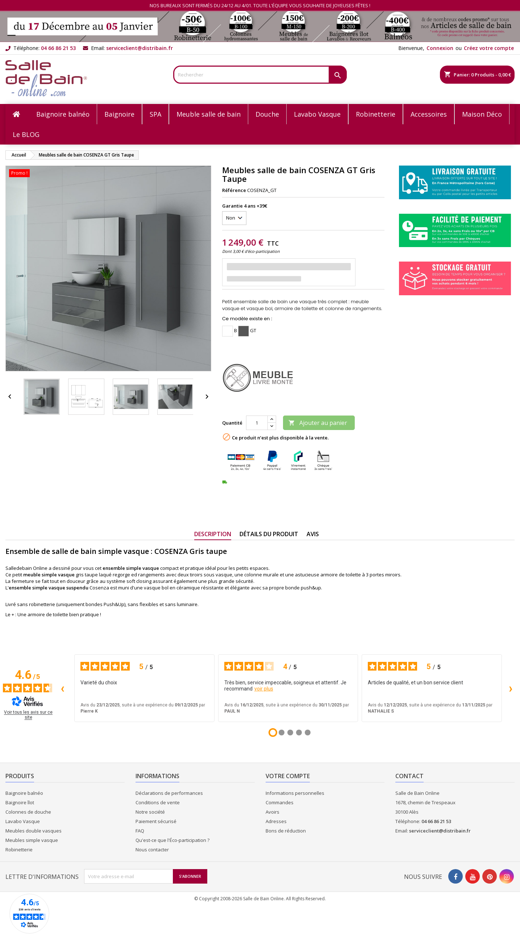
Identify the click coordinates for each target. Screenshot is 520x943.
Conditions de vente (158, 802)
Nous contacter (152, 849)
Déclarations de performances (169, 793)
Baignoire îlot (19, 802)
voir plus (263, 689)
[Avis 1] (273, 732)
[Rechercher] (259, 75)
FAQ (140, 830)
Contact (409, 776)
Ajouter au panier (317, 423)
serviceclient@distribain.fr (139, 48)
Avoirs (272, 812)
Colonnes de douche (28, 812)
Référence (234, 190)
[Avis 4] (299, 732)
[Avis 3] (290, 732)
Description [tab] (212, 534)
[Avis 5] (308, 732)
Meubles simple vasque (31, 840)
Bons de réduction (286, 830)
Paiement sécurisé (156, 821)
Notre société (150, 812)
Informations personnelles (295, 793)
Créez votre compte (489, 48)
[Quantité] (257, 423)
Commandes (280, 802)
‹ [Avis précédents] (63, 688)
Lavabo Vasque (22, 821)
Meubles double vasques (33, 830)
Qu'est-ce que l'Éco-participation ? (172, 840)
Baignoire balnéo (24, 793)
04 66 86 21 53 (58, 48)
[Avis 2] (281, 732)
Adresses (276, 821)
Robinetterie (19, 849)
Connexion (440, 48)
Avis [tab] (313, 534)
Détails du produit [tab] (269, 534)
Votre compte (288, 776)
